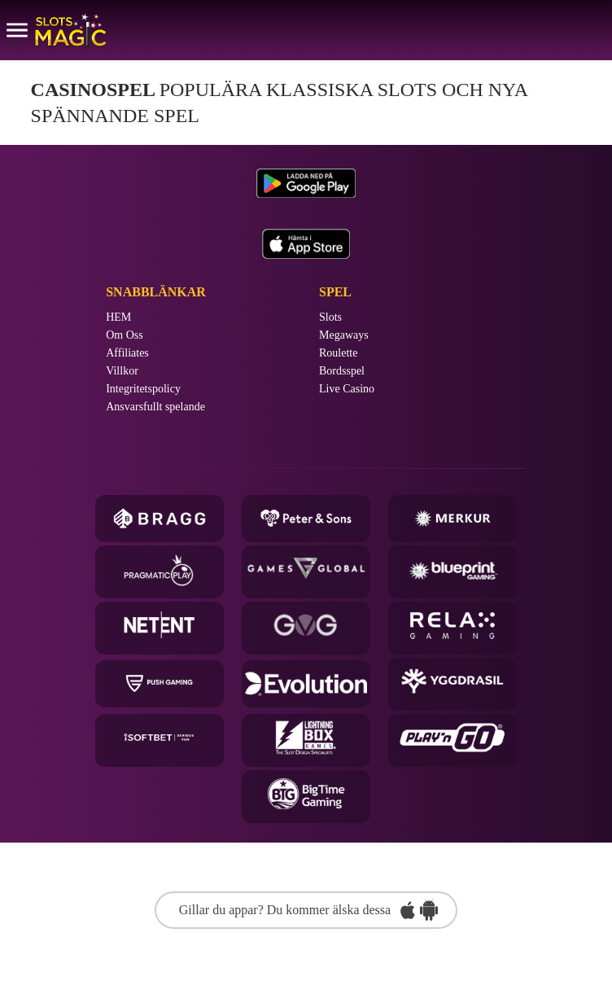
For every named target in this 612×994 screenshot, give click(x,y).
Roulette (338, 353)
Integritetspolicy (143, 389)
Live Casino (346, 389)
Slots (330, 317)
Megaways (344, 335)
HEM (118, 317)
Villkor (122, 371)
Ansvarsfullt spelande (155, 407)
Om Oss (124, 335)
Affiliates (127, 353)
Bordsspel (342, 371)
